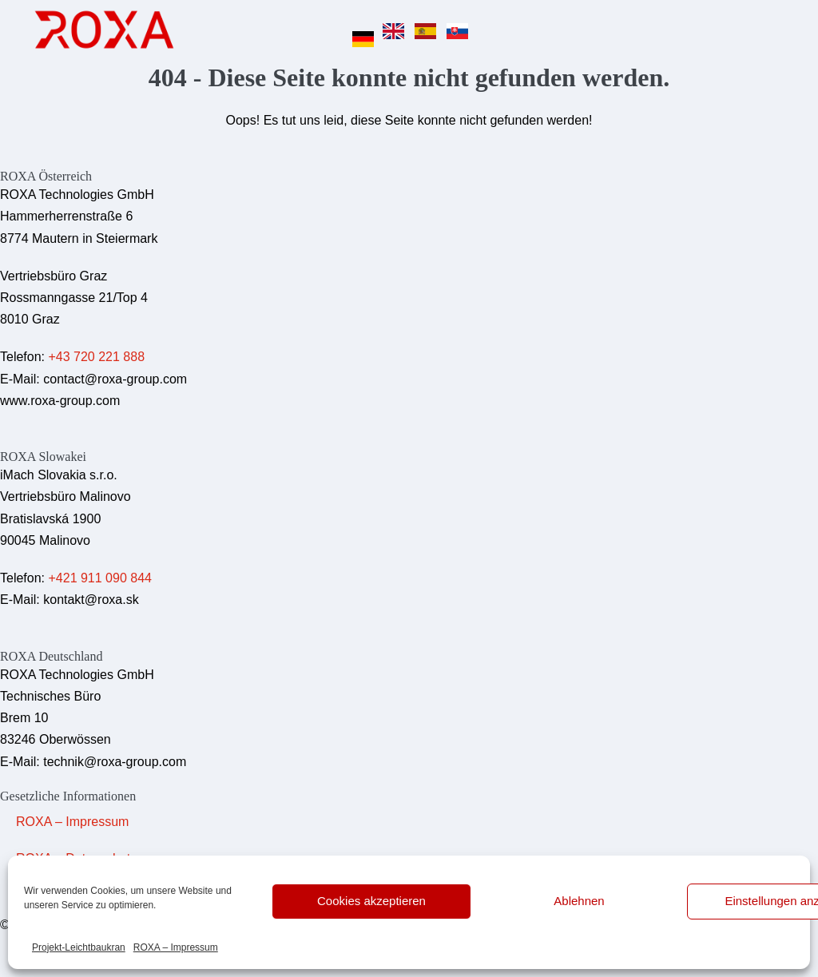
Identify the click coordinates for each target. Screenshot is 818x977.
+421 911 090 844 (99, 578)
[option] (397, 31)
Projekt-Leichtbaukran (78, 947)
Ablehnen (579, 900)
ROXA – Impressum (175, 947)
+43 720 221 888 (96, 356)
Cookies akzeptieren (371, 900)
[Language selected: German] (415, 29)
